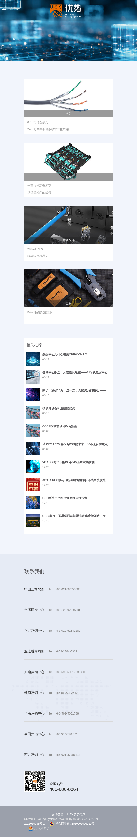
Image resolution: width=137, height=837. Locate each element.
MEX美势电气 (75, 814)
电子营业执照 (38, 828)
